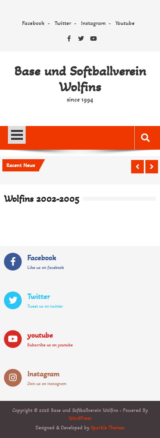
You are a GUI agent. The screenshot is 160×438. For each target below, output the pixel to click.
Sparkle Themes (107, 428)
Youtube (125, 22)
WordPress (80, 418)
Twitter (63, 22)
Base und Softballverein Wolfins (80, 79)
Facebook (33, 22)
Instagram (93, 22)
